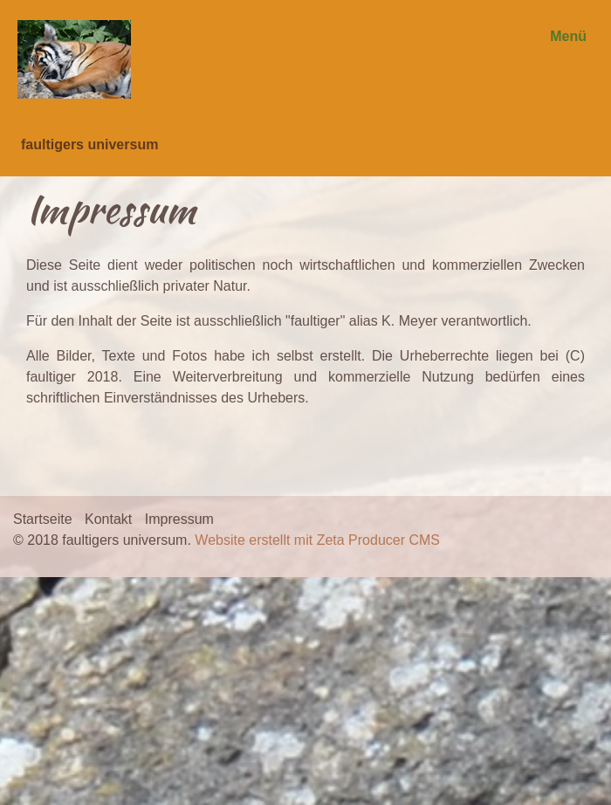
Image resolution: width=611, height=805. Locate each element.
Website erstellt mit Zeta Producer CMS (317, 540)
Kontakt (108, 519)
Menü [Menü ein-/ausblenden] (568, 36)
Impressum (179, 519)
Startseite (42, 519)
